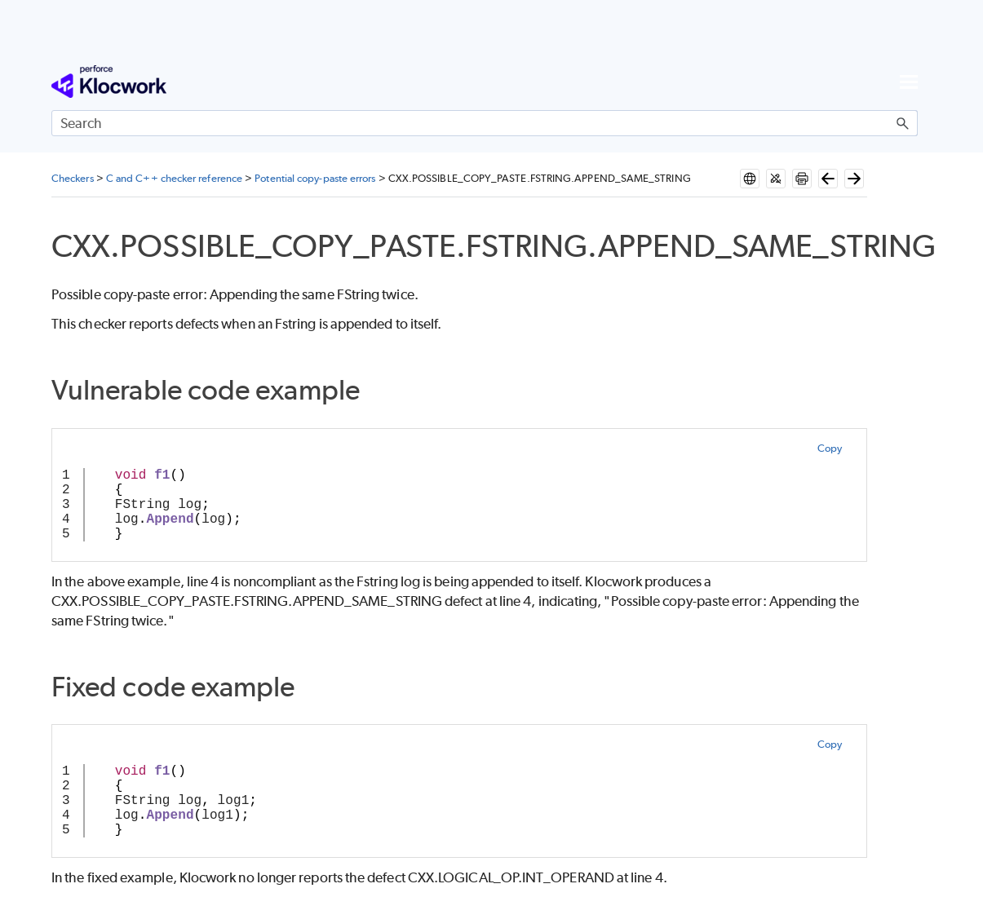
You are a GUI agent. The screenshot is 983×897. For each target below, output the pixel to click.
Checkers (72, 178)
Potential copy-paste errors (315, 178)
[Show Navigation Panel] (908, 81)
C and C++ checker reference (174, 178)
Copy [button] (829, 448)
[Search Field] (484, 123)
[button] (903, 123)
